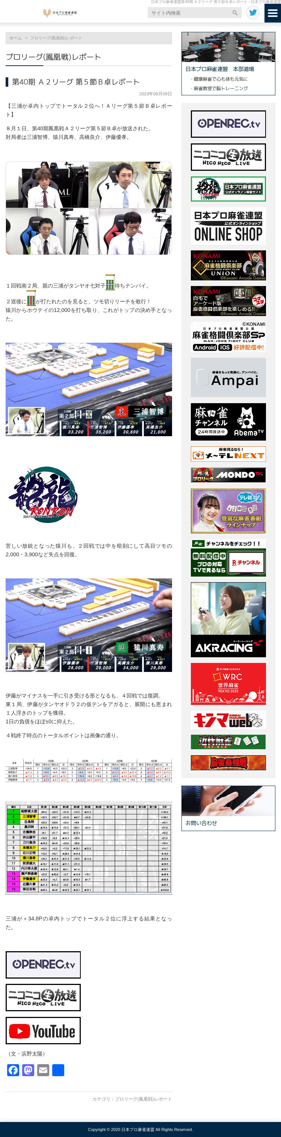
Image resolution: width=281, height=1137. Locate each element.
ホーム (15, 38)
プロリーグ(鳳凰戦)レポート (143, 1099)
